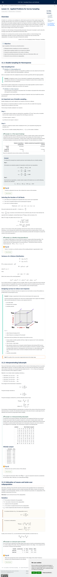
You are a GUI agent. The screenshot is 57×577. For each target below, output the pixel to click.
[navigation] (40, 5)
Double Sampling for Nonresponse (50, 16)
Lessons (5, 5)
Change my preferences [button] (47, 572)
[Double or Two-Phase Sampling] (10, 567)
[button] (2, 5)
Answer (9, 193)
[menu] (3, 2)
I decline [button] (38, 572)
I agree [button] (34, 572)
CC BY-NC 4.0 (9, 572)
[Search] (53, 5)
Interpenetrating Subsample (51, 20)
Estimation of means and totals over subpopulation (51, 24)
